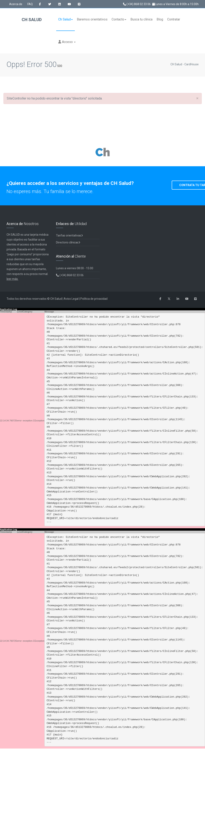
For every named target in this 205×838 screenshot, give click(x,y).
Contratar (173, 19)
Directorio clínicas (68, 242)
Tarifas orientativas (69, 235)
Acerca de (15, 4)
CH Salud (24, 19)
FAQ (30, 4)
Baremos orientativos (92, 19)
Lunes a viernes (74, 268)
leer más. (12, 278)
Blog (160, 19)
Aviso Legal (71, 298)
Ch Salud (65, 19)
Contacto (119, 19)
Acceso (67, 42)
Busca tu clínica (141, 19)
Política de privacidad (94, 298)
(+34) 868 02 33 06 (137, 4)
